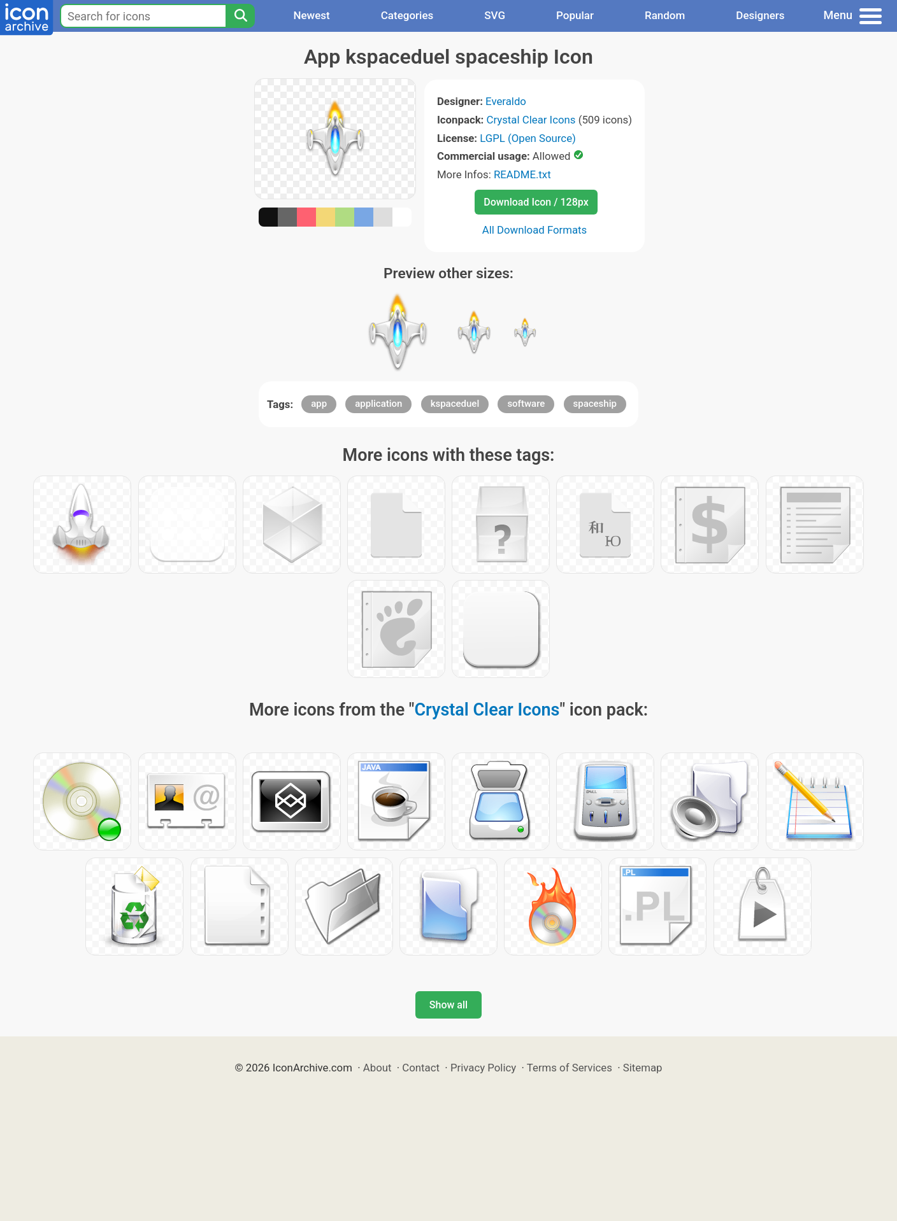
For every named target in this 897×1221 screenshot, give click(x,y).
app (319, 403)
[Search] (240, 16)
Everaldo (505, 101)
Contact (421, 1067)
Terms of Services (569, 1067)
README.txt (522, 174)
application (378, 403)
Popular (575, 15)
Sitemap (643, 1067)
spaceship (595, 403)
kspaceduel (455, 403)
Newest (311, 15)
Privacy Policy (483, 1067)
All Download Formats (534, 229)
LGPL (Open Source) (528, 138)
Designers (760, 15)
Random (665, 15)
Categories (407, 15)
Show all (448, 1005)
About (377, 1067)
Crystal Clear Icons (531, 119)
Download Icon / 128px (536, 202)
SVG (494, 15)
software (526, 403)
